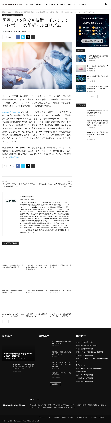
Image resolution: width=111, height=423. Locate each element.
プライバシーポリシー (81, 417)
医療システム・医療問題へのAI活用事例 (42, 12)
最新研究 (39, 4)
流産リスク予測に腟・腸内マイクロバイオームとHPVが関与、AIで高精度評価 (61, 364)
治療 (69, 4)
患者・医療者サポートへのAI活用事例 (89, 368)
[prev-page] (3, 321)
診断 (62, 4)
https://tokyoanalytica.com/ (27, 199)
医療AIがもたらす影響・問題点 (86, 345)
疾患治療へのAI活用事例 (84, 378)
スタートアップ (52, 4)
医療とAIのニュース (8, 12)
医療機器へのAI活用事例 (84, 355)
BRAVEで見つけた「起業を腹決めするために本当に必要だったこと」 (98, 134)
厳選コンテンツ (81, 365)
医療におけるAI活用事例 (22, 12)
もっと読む (92, 97)
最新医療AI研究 (81, 372)
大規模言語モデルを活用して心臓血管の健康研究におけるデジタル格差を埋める (36, 267)
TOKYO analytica (14, 31)
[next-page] (7, 321)
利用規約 (70, 417)
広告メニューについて (45, 417)
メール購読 (29, 4)
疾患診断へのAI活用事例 (84, 381)
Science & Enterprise (11, 112)
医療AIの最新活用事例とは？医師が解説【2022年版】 (18, 355)
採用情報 (101, 417)
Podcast (82, 4)
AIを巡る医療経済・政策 (84, 342)
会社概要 (56, 417)
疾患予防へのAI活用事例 (84, 375)
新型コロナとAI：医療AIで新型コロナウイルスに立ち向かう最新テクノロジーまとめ (98, 123)
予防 (74, 4)
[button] (106, 4)
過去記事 (14, 157)
